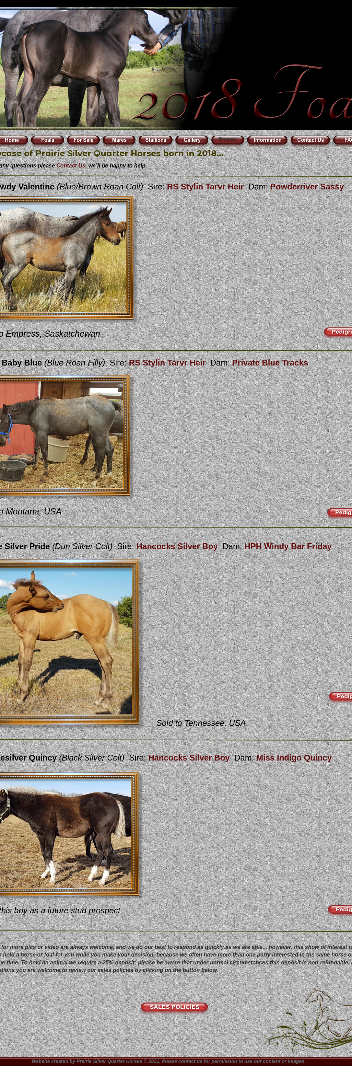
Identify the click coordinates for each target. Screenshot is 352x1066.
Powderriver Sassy (307, 186)
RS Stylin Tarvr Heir (168, 362)
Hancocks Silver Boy (178, 546)
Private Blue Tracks (270, 362)
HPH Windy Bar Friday (288, 546)
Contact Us (70, 166)
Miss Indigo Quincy (294, 757)
